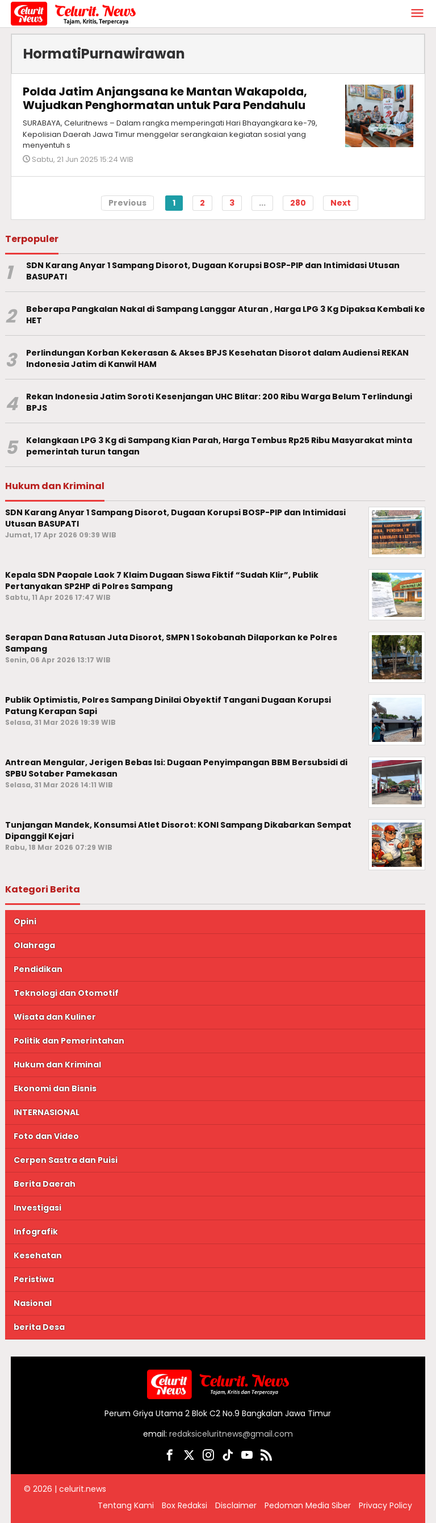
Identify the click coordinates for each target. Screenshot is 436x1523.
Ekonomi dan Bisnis (55, 1088)
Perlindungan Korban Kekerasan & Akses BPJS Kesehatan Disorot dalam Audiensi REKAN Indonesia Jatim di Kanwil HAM (217, 358)
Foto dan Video (46, 1136)
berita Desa (39, 1327)
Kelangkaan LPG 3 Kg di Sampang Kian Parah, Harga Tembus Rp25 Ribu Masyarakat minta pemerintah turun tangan (219, 446)
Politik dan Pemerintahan (69, 1040)
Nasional (33, 1303)
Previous (127, 202)
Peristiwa (34, 1279)
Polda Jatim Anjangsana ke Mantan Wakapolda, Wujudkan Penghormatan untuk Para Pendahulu (165, 98)
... (262, 202)
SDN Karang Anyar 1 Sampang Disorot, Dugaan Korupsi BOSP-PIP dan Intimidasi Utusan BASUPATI (213, 271)
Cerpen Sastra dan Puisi (66, 1160)
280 (298, 202)
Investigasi (37, 1207)
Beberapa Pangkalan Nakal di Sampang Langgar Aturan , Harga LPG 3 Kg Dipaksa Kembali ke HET (225, 315)
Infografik (36, 1231)
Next (340, 202)
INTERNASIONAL (46, 1112)
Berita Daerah (45, 1184)
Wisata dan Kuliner (55, 1017)
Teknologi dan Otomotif (66, 993)
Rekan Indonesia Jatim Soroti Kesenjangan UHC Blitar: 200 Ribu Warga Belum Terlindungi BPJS (219, 402)
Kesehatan (38, 1255)
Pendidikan (38, 969)
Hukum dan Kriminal (57, 1064)
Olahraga (34, 945)
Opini (25, 921)
